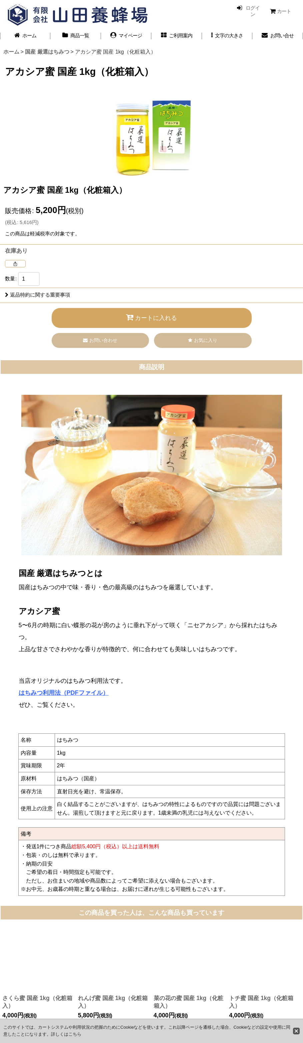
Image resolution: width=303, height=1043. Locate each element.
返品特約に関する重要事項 (37, 295)
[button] (227, 36)
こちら (74, 1034)
